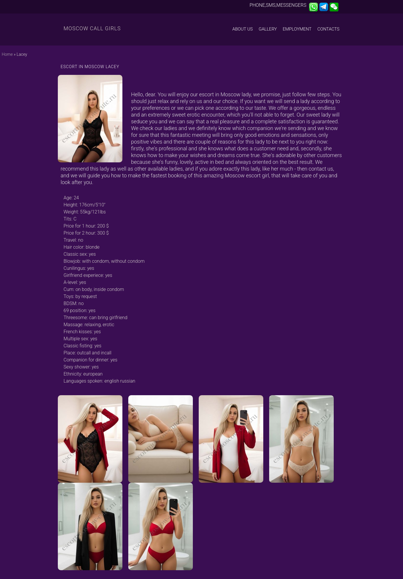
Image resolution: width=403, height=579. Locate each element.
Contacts (328, 29)
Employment (297, 29)
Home (7, 54)
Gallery (268, 29)
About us (242, 29)
